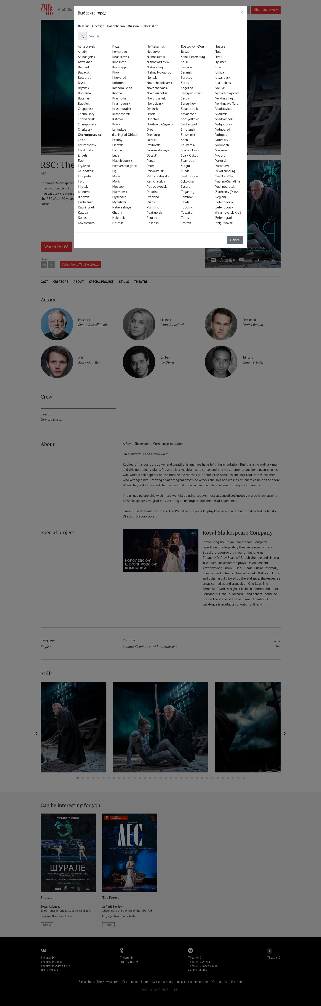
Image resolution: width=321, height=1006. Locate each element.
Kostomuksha (122, 88)
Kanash (83, 217)
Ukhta (219, 72)
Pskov (151, 202)
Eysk (81, 160)
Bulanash (84, 98)
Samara (186, 67)
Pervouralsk (155, 171)
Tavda (185, 202)
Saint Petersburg (193, 56)
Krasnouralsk (121, 108)
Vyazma (221, 150)
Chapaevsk (85, 108)
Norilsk (152, 77)
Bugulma (84, 93)
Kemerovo (119, 51)
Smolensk (188, 129)
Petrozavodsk (157, 186)
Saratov (186, 77)
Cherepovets (87, 124)
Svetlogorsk (189, 176)
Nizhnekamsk (156, 56)
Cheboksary (86, 114)
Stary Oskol (189, 155)
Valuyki (220, 88)
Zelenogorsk (224, 202)
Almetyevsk (86, 46)
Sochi (184, 140)
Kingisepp (119, 67)
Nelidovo (153, 51)
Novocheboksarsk (159, 82)
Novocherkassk (157, 88)
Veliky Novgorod (227, 93)
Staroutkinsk (190, 150)
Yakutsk (221, 160)
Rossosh (153, 223)
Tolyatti (187, 212)
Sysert (185, 186)
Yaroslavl (222, 165)
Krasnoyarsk (121, 114)
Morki (116, 181)
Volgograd (222, 129)
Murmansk (119, 191)
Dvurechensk (87, 145)
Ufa (218, 67)
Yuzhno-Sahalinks (228, 181)
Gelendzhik (86, 171)
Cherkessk (85, 129)
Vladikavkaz (223, 108)
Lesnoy (117, 140)
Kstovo (117, 119)
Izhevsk (83, 197)
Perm (150, 165)
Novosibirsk (155, 103)
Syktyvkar (188, 181)
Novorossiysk (156, 98)
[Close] (242, 12)
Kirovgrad (119, 77)
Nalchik (117, 223)
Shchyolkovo (190, 119)
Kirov (116, 72)
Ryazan (186, 51)
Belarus (83, 26)
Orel (150, 129)
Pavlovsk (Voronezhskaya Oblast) (158, 150)
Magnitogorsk (122, 160)
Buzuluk (83, 103)
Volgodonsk (223, 124)
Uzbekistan (149, 26)
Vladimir (221, 114)
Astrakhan (85, 62)
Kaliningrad (86, 207)
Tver (218, 56)
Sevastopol (189, 114)
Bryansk (83, 88)
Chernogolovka (89, 134)
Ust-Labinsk (223, 82)
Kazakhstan (116, 26)
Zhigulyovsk (224, 223)
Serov (185, 98)
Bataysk (83, 72)
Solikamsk (188, 145)
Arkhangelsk (86, 56)
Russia (133, 26)
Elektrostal (86, 150)
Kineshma (119, 62)
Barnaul (83, 67)
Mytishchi (119, 202)
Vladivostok (224, 119)
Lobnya (117, 150)
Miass (116, 176)
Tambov (187, 197)
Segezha (187, 88)
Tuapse (220, 46)
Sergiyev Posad (191, 93)
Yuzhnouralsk (225, 186)
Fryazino (84, 165)
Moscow (118, 186)
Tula (218, 51)
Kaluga (83, 212)
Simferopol (189, 124)
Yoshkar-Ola (224, 176)
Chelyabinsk (86, 119)
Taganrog (187, 191)
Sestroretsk (189, 108)
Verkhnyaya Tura (226, 103)
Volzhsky (221, 140)
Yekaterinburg (225, 171)
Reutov (152, 217)
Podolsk (152, 191)
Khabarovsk (120, 56)
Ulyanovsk (222, 77)
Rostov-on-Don (192, 46)
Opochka (153, 119)
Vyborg (220, 155)
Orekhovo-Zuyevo (160, 124)
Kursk (116, 124)
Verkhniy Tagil (225, 98)
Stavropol (188, 160)
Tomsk (185, 217)
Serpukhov (188, 103)
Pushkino (153, 207)
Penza (151, 160)
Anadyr (83, 51)
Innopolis (84, 176)
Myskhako (119, 197)
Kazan (116, 46)
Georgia (98, 26)
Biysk (81, 82)
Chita (81, 140)
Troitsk (186, 223)
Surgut (185, 165)
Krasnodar (119, 98)
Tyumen (221, 62)
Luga (115, 155)
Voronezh (222, 145)
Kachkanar (85, 202)
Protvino (153, 197)
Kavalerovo (86, 223)
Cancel (235, 240)
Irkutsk (83, 186)
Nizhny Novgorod (159, 72)
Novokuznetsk (157, 93)
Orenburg (153, 134)
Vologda (221, 134)
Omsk (151, 114)
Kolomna (118, 82)
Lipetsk (117, 145)
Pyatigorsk (154, 212)
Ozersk (152, 140)
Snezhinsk (188, 134)
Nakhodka (119, 217)
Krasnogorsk (121, 103)
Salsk (184, 62)
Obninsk (152, 108)
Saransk (186, 72)
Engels (83, 155)
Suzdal (186, 171)
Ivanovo (84, 191)
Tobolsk (186, 207)
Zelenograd (223, 217)
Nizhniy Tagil (155, 67)
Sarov (185, 82)
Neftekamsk (155, 46)
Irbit (81, 181)
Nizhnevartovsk (158, 62)
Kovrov (117, 93)
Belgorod (84, 77)
